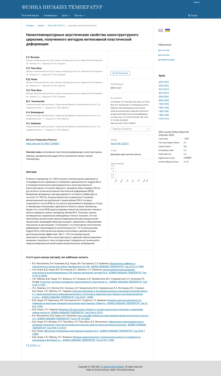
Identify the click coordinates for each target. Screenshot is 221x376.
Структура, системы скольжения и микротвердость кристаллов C (74, 282)
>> (39, 345)
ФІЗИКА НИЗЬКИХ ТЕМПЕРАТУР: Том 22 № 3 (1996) (88, 340)
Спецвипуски (50, 15)
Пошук (192, 15)
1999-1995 (164, 104)
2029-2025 (164, 82)
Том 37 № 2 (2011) (56, 25)
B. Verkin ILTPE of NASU (112, 367)
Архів (65, 15)
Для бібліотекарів (166, 60)
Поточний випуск (30, 15)
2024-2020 (164, 85)
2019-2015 (164, 89)
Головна (30, 25)
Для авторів (163, 55)
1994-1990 (164, 108)
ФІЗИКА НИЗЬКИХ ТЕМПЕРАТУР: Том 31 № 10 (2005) (63, 318)
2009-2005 (164, 96)
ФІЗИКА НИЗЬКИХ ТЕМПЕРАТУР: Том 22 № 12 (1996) (117, 266)
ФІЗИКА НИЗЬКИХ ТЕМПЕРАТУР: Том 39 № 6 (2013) (77, 312)
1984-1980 (164, 115)
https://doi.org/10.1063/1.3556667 (43, 143)
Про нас (78, 15)
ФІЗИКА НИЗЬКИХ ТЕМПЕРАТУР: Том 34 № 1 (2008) (67, 297)
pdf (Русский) (121, 73)
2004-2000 (164, 100)
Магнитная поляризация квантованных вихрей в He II (71, 331)
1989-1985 (164, 111)
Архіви (41, 25)
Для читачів (163, 50)
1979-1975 (164, 119)
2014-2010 (164, 93)
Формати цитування (122, 129)
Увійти (196, 2)
